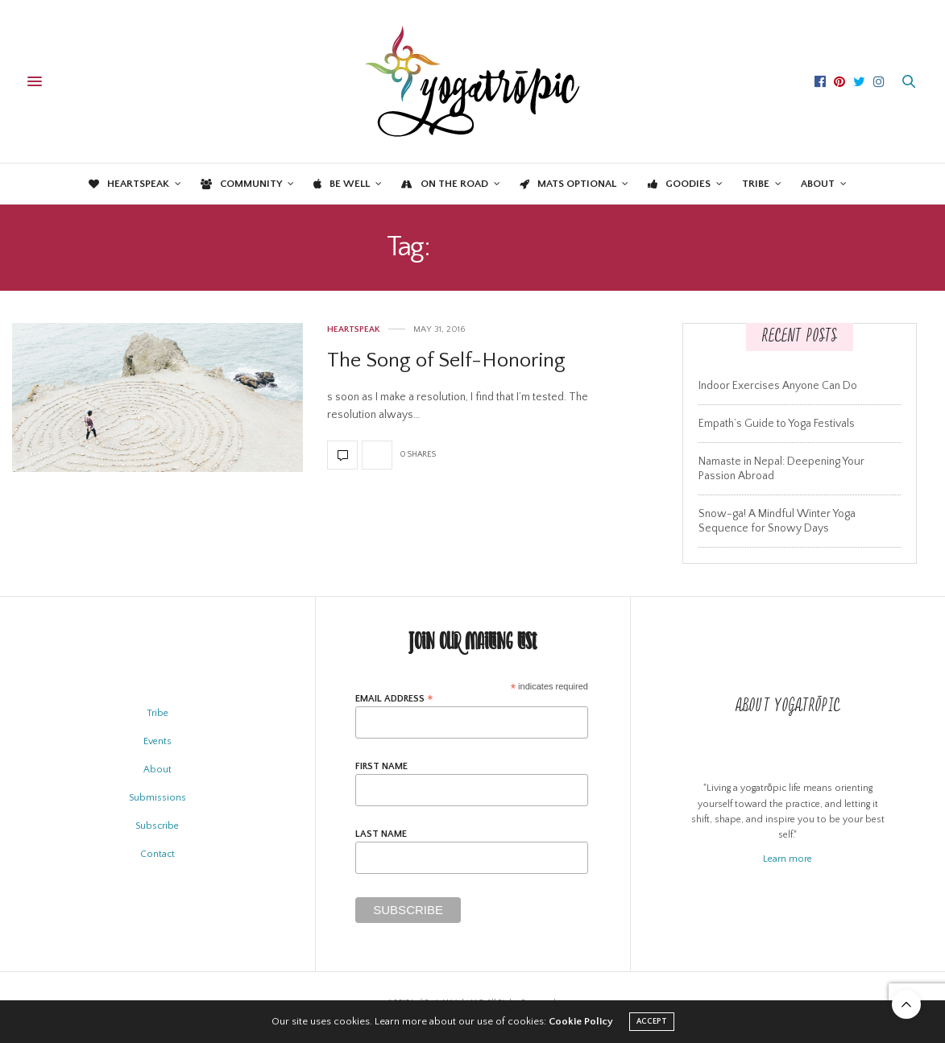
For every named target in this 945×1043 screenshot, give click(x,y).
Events (157, 741)
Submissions (157, 798)
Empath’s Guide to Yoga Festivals (776, 423)
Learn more (787, 859)
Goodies (679, 183)
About (818, 183)
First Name (381, 767)
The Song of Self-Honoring (446, 360)
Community (241, 183)
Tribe (755, 183)
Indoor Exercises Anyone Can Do (777, 385)
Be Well (341, 183)
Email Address (394, 698)
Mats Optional (568, 183)
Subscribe (157, 826)
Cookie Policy (581, 1021)
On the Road (444, 183)
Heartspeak (129, 183)
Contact (157, 854)
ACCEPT (651, 1021)
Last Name (381, 834)
